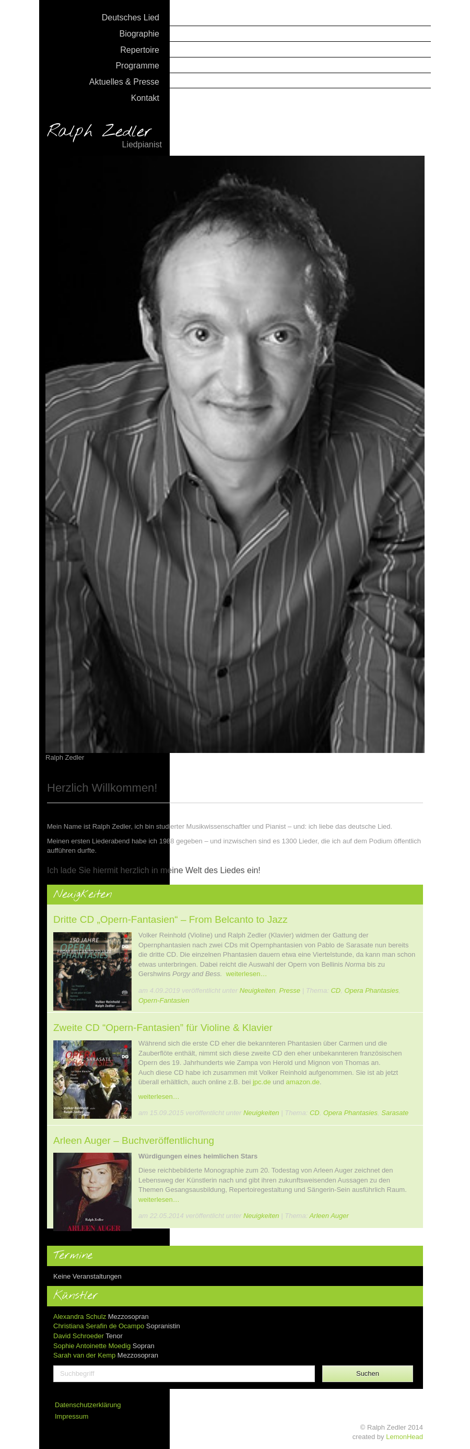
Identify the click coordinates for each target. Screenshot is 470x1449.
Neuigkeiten (258, 990)
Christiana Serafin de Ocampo (98, 1326)
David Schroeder (78, 1336)
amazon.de (303, 1082)
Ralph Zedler (104, 137)
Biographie (140, 33)
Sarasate (394, 1113)
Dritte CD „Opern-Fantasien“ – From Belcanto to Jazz (170, 919)
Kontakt (145, 98)
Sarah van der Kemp (84, 1355)
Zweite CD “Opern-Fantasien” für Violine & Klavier (163, 1027)
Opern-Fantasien (164, 1000)
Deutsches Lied (130, 17)
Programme (137, 65)
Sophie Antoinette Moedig (92, 1346)
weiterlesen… (246, 974)
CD (335, 990)
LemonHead (404, 1437)
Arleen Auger (328, 1216)
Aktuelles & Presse (124, 81)
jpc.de (262, 1082)
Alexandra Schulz (79, 1316)
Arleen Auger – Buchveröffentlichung (133, 1140)
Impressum (71, 1416)
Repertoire (139, 49)
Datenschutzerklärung (88, 1405)
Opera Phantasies (371, 990)
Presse (289, 990)
